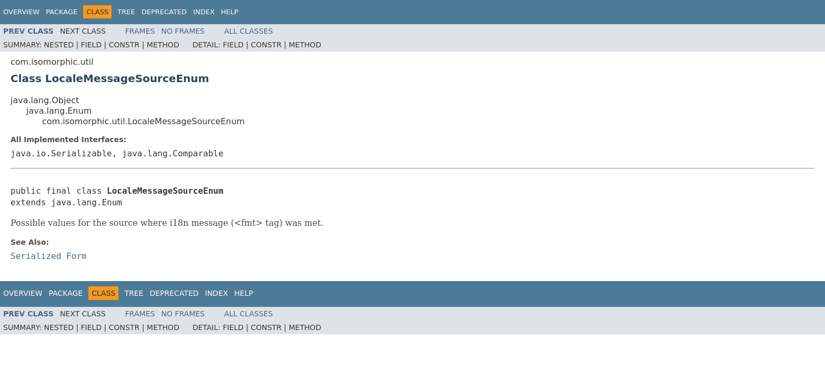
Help (229, 12)
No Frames (183, 31)
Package (61, 12)
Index (204, 12)
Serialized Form (49, 256)
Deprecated (164, 12)
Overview (21, 12)
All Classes (248, 31)
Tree (126, 12)
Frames (140, 31)
